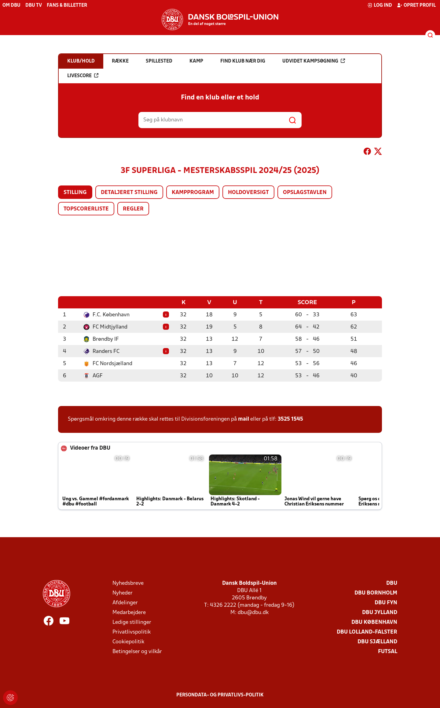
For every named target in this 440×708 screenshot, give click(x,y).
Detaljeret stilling (129, 192)
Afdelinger (125, 602)
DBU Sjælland (377, 641)
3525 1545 (290, 419)
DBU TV (33, 5)
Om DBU (11, 5)
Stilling (75, 192)
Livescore (82, 75)
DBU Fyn (386, 602)
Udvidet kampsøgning (313, 61)
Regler (133, 209)
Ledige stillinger (131, 622)
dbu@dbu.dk (253, 612)
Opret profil (416, 5)
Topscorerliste (86, 209)
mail (243, 419)
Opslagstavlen (305, 192)
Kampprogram (193, 192)
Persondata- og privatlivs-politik (220, 695)
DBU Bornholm (375, 592)
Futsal (387, 651)
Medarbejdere (129, 612)
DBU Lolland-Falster (367, 631)
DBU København (374, 622)
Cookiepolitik (128, 641)
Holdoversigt (248, 192)
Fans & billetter (67, 5)
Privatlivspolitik (131, 631)
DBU (391, 583)
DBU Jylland (379, 612)
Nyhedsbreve (128, 583)
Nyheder (122, 592)
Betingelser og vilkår (137, 651)
